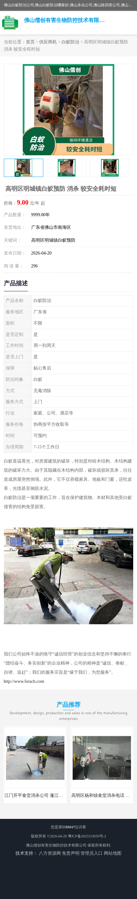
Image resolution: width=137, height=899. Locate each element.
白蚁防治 (70, 42)
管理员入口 (91, 853)
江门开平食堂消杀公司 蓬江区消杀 (38, 795)
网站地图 (113, 853)
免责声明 (71, 853)
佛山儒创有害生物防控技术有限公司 (56, 845)
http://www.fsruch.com (24, 681)
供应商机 (48, 42)
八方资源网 (50, 853)
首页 (30, 42)
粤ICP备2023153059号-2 (87, 836)
